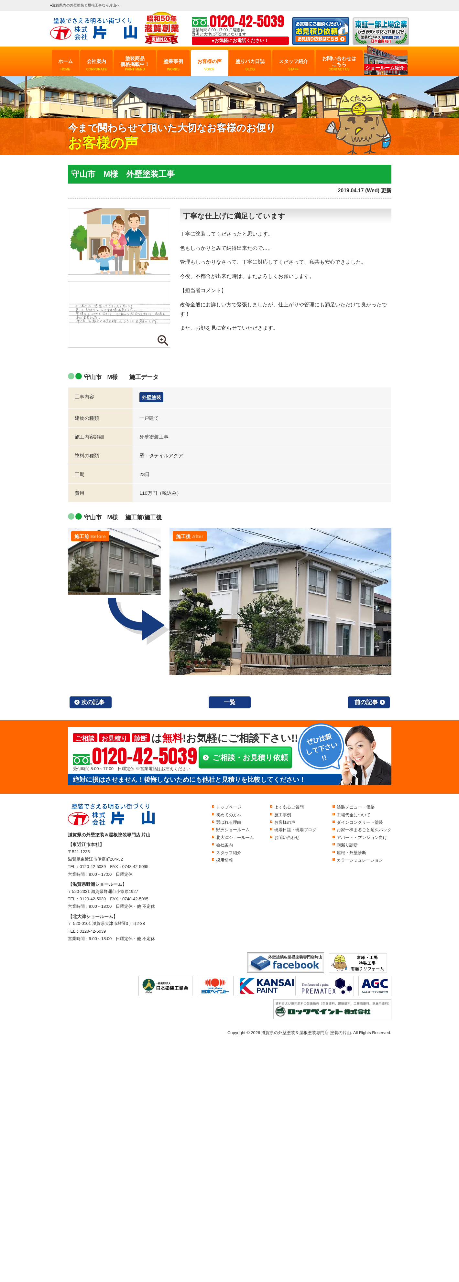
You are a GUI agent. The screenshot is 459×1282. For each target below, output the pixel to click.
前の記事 (366, 702)
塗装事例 (173, 64)
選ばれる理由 (228, 822)
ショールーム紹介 (385, 67)
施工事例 (282, 814)
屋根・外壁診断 (351, 852)
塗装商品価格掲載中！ (135, 63)
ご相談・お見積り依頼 (250, 757)
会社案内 (96, 64)
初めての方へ (228, 814)
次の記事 (92, 702)
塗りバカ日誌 (250, 64)
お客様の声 (209, 64)
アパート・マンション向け (362, 837)
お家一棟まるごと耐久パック (364, 829)
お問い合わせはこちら (339, 63)
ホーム (65, 64)
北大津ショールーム (235, 837)
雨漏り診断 (347, 844)
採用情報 (224, 860)
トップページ (228, 807)
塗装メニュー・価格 (356, 807)
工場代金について (353, 814)
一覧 (229, 702)
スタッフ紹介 (293, 64)
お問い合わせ (287, 837)
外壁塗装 (151, 397)
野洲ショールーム (233, 829)
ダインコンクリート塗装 (360, 822)
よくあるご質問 (289, 807)
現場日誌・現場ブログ (295, 829)
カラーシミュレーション (360, 860)
